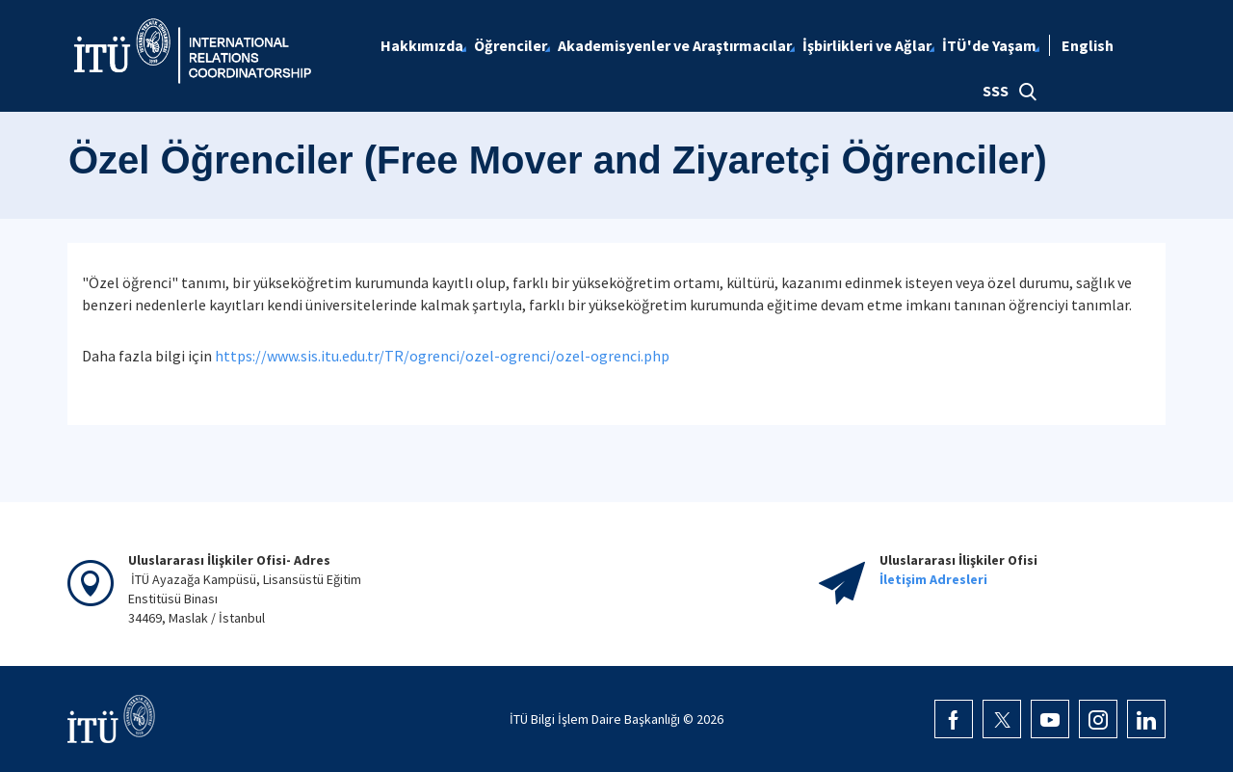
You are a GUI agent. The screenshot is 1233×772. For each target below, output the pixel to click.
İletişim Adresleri (933, 579)
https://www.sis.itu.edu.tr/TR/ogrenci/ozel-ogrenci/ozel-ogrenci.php (442, 355)
